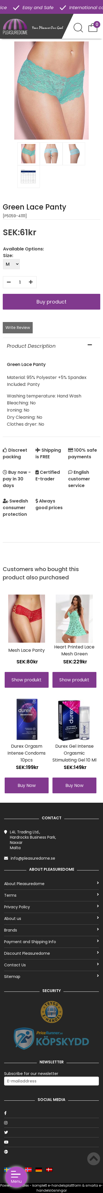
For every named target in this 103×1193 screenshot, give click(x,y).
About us (51, 918)
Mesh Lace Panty (26, 650)
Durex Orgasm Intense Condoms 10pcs (26, 753)
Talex (24, 1185)
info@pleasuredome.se (33, 858)
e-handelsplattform (64, 1185)
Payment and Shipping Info (51, 942)
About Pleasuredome (51, 883)
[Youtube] (51, 1142)
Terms (51, 895)
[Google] (51, 1152)
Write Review (17, 327)
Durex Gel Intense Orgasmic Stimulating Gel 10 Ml (74, 753)
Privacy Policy (51, 907)
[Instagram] (51, 1122)
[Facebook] (51, 1113)
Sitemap (51, 976)
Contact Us (51, 965)
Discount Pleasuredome (51, 953)
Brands (51, 930)
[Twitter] (51, 1132)
